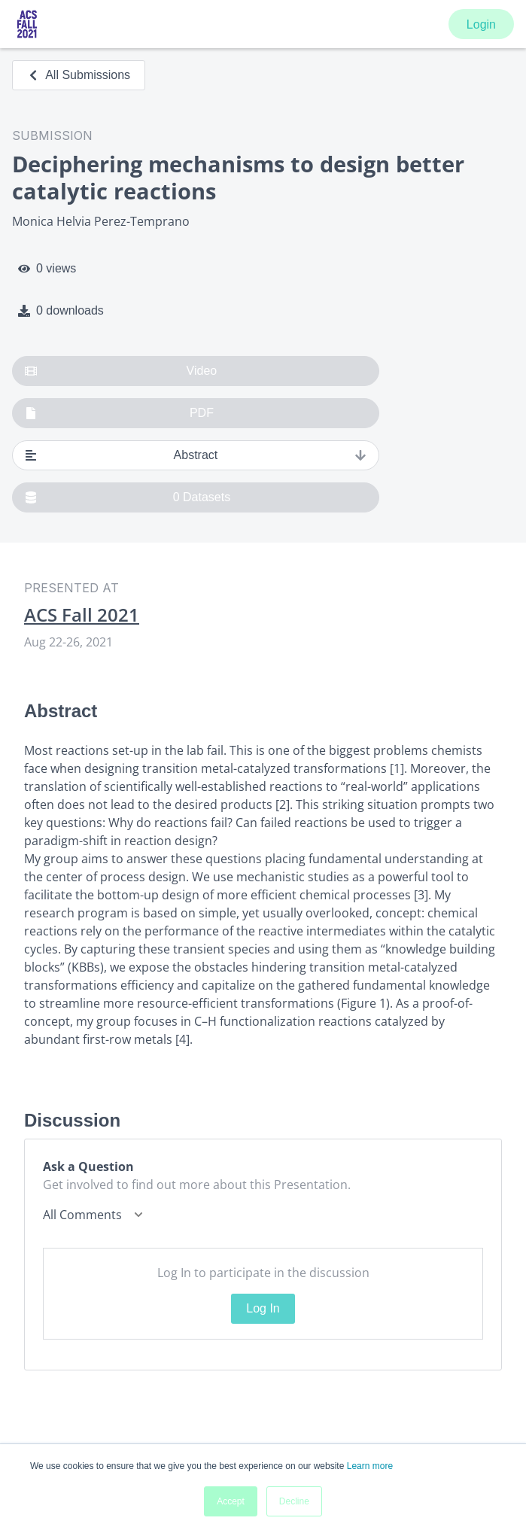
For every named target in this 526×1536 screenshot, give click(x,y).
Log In (262, 1308)
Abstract (195, 455)
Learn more (370, 1466)
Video (121, 371)
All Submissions (78, 74)
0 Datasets (127, 497)
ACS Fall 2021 (81, 615)
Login (481, 24)
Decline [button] (294, 1501)
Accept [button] (231, 1501)
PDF (119, 413)
